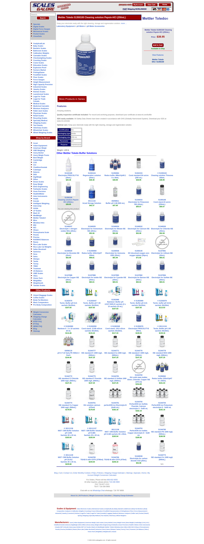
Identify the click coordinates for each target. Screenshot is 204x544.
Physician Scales (40, 113)
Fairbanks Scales (40, 189)
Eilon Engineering (40, 187)
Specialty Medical (40, 121)
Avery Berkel (38, 153)
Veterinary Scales (40, 128)
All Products (83, 495)
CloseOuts (37, 36)
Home (144, 473)
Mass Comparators (41, 302)
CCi (34, 165)
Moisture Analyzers (41, 108)
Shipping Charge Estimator (114, 473)
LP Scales (37, 211)
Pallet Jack (135, 513)
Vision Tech (38, 278)
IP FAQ (36, 324)
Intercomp (37, 206)
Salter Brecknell (39, 249)
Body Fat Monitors (40, 300)
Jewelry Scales (39, 89)
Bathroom (128, 509)
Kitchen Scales (39, 92)
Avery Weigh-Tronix (41, 155)
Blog (35, 329)
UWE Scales (38, 273)
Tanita (35, 261)
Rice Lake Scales (40, 244)
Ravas (35, 242)
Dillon (35, 179)
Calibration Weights (41, 53)
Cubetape (37, 170)
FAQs (94, 473)
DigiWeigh (37, 177)
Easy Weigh (38, 184)
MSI (34, 225)
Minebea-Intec (119, 527)
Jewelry (64, 513)
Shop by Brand (43, 138)
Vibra (35, 276)
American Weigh (40, 148)
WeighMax (37, 281)
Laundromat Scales (41, 94)
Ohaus (36, 230)
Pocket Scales (39, 34)
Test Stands (38, 125)
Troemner (37, 269)
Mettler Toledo (109, 527)
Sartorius (37, 252)
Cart (60, 473)
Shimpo (36, 259)
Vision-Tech (91, 531)
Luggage (109, 513)
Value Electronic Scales (84, 509)
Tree (127, 529)
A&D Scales (100, 522)
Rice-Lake (81, 529)
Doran (89, 525)
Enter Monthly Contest (81, 473)
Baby (115, 509)
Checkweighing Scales (42, 58)
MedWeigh (37, 216)
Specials (36, 24)
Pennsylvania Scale (41, 232)
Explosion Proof (39, 68)
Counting (88, 511)
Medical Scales (39, 104)
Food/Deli (106, 511)
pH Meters (81, 26)
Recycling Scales (40, 118)
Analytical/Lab (39, 44)
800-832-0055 (112, 480)
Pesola (36, 235)
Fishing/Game (38, 72)
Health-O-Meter (133, 525)
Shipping (85, 515)
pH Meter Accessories (96, 26)
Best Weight (38, 158)
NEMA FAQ (37, 326)
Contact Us (68, 473)
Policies (100, 473)
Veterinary (112, 515)
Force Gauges (39, 80)
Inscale (36, 201)
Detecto (36, 172)
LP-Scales (88, 527)
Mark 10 (36, 213)
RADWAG (69, 529)
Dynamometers (115, 511)
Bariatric (121, 509)
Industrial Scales (40, 87)
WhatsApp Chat (99, 491)
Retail (146, 513)
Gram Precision (39, 191)
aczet (71, 522)
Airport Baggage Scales (42, 295)
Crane (93, 511)
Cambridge (37, 160)
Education (99, 511)
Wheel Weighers (121, 515)
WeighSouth (38, 283)
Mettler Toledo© (39, 218)
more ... (124, 23)
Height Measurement (41, 82)
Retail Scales (38, 116)
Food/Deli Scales (40, 75)
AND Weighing (39, 150)
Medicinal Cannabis (41, 106)
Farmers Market (39, 70)
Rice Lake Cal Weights (42, 247)
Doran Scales (38, 182)
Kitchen (77, 513)
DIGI (35, 175)
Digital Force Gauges (41, 29)
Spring (80, 515)
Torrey (35, 264)
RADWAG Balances (41, 240)
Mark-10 (94, 527)
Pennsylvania (144, 527)
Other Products (43, 290)
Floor (131, 511)
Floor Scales (38, 77)
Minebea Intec (38, 223)
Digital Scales (38, 27)
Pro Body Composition (42, 305)
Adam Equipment (40, 146)
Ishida (35, 208)
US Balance (38, 271)
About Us (74, 495)
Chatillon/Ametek (40, 167)
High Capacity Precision (43, 85)
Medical (115, 513)
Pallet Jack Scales (40, 111)
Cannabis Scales (40, 56)
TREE (35, 266)
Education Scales (40, 65)
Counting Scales (40, 60)
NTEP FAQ (37, 321)
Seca (35, 254)
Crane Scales (38, 63)
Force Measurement (140, 511)
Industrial (58, 513)
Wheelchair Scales (40, 130)
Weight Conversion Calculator (105, 475)
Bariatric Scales (39, 48)
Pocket (141, 513)
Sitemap (36, 331)
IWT (61, 527)
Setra (35, 257)
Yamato (114, 531)
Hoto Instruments (40, 196)
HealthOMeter (38, 194)
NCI (34, 228)
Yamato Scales (39, 285)
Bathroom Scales (40, 51)
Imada (35, 199)
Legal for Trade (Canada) (98, 513)
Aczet (35, 143)
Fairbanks (115, 525)
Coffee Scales (38, 298)
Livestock (71, 513)
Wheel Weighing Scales (42, 133)
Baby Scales (38, 46)
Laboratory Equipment (66, 26)
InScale (66, 527)
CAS (35, 163)
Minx (35, 220)
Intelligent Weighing (41, 203)
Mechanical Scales (40, 31)
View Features (157, 55)
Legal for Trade (39, 97)
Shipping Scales (39, 123)
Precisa (36, 237)
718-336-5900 (114, 482)
